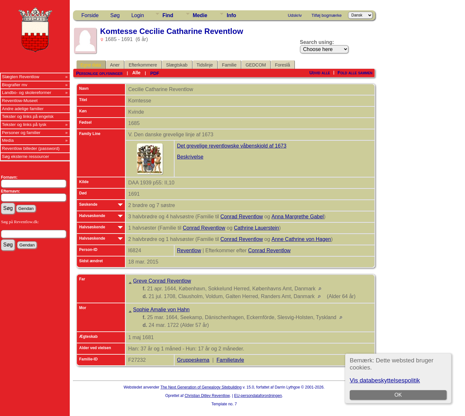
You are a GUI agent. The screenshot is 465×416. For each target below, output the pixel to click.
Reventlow (189, 250)
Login (137, 15)
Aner (115, 65)
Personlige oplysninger (99, 73)
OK (398, 395)
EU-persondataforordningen (258, 395)
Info (231, 15)
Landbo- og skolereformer (26, 92)
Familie (229, 65)
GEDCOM (255, 65)
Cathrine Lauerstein (256, 228)
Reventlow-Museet (19, 100)
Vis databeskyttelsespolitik (385, 380)
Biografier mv (14, 84)
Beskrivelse (190, 157)
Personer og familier (21, 132)
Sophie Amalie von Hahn (161, 309)
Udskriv (295, 15)
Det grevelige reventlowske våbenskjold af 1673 (231, 146)
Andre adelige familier (23, 108)
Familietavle (230, 360)
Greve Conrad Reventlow (162, 281)
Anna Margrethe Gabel (298, 216)
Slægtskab (176, 65)
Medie (200, 15)
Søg (114, 15)
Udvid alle (319, 72)
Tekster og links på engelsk (28, 116)
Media (8, 140)
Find (167, 15)
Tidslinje (205, 65)
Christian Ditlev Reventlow (207, 395)
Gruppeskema (193, 360)
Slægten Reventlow (20, 76)
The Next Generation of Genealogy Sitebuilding (201, 387)
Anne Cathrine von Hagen (301, 239)
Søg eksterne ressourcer (25, 156)
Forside (89, 15)
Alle (136, 72)
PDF (154, 73)
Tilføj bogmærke (327, 15)
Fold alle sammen (354, 72)
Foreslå (282, 65)
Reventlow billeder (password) (31, 148)
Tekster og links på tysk (24, 124)
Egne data (90, 65)
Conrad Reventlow (241, 216)
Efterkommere (143, 65)
